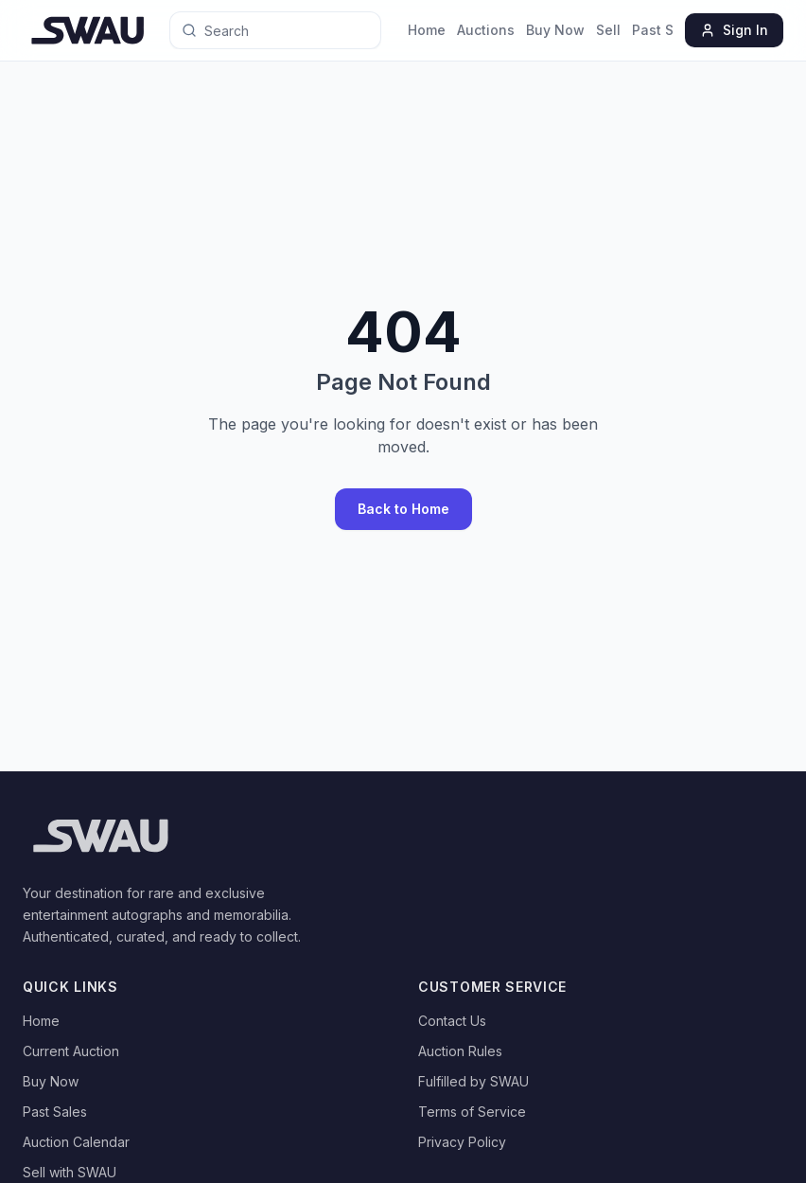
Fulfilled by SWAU (473, 1081)
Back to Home (403, 509)
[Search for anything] (254, 30)
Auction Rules (460, 1051)
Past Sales (667, 30)
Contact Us (452, 1021)
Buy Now (555, 30)
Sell (608, 30)
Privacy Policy (462, 1142)
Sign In (734, 30)
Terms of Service (472, 1112)
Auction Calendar (76, 1142)
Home (427, 30)
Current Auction (71, 1051)
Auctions (486, 30)
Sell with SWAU (69, 1172)
